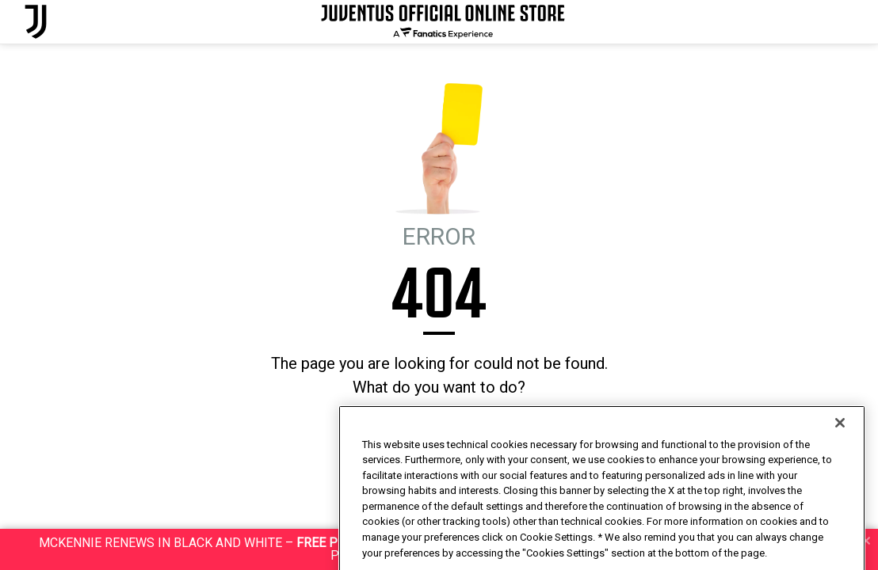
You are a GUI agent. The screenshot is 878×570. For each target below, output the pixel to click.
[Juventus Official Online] (35, 22)
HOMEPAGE (385, 430)
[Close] (840, 460)
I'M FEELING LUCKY (471, 430)
